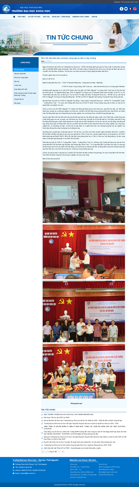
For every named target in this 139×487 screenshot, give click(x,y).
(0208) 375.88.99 (39, 470)
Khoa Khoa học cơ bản (106, 469)
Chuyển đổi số (18, 99)
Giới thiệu (21, 17)
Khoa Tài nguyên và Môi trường (109, 467)
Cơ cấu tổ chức (34, 17)
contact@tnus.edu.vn (27, 473)
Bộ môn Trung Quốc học (78, 477)
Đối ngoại (17, 103)
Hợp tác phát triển (20, 73)
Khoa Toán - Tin (75, 469)
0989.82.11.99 (26, 470)
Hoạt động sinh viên (20, 89)
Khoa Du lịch (103, 464)
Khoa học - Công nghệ (61, 17)
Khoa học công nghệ (21, 77)
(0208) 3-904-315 (25, 467)
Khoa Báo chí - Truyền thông (79, 467)
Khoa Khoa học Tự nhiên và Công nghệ (83, 474)
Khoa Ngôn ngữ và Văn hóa (108, 472)
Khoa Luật (73, 464)
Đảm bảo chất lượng (80, 17)
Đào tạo (46, 17)
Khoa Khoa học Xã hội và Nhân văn (81, 472)
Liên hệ (94, 17)
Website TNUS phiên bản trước (126, 2)
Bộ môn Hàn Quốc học (106, 474)
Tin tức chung (19, 70)
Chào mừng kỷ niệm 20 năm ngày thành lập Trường (25, 94)
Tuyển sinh (17, 85)
